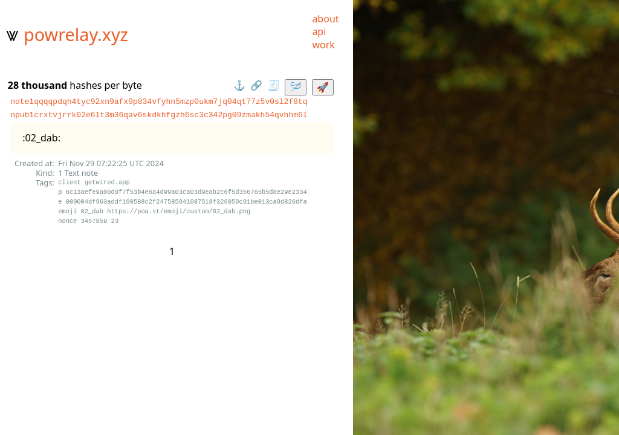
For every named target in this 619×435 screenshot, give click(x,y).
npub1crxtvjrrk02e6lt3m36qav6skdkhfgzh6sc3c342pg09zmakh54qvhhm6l (158, 114)
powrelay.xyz (76, 34)
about (325, 18)
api (319, 31)
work (323, 44)
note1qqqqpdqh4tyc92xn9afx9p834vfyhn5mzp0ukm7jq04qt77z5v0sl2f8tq (158, 101)
